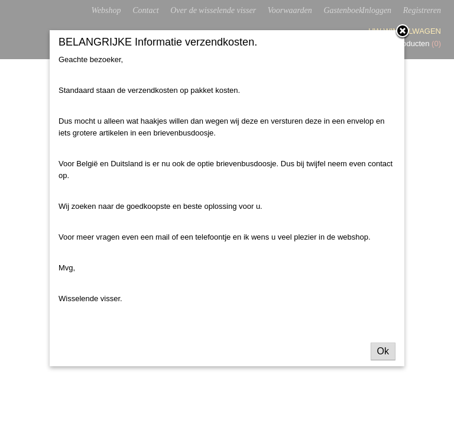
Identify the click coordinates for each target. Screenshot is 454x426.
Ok (383, 351)
